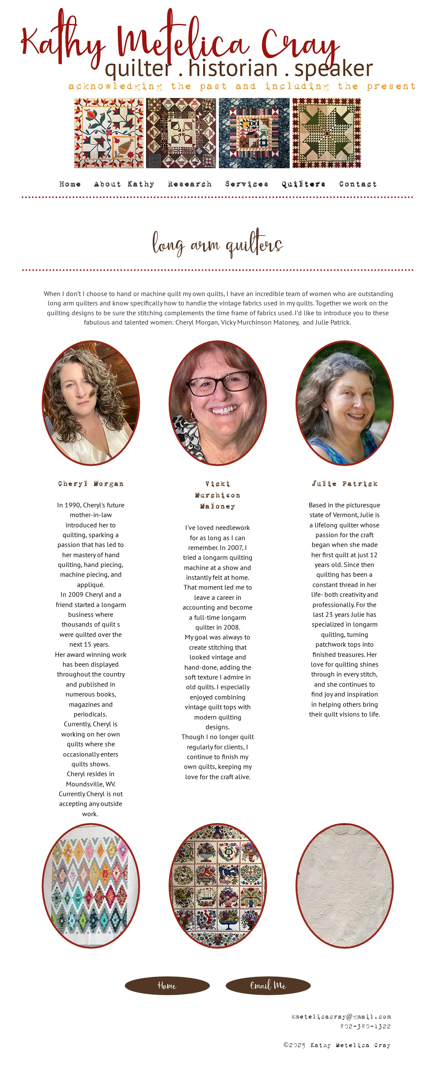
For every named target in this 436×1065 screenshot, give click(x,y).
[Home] (167, 985)
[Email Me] (268, 985)
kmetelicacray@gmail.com (341, 1016)
